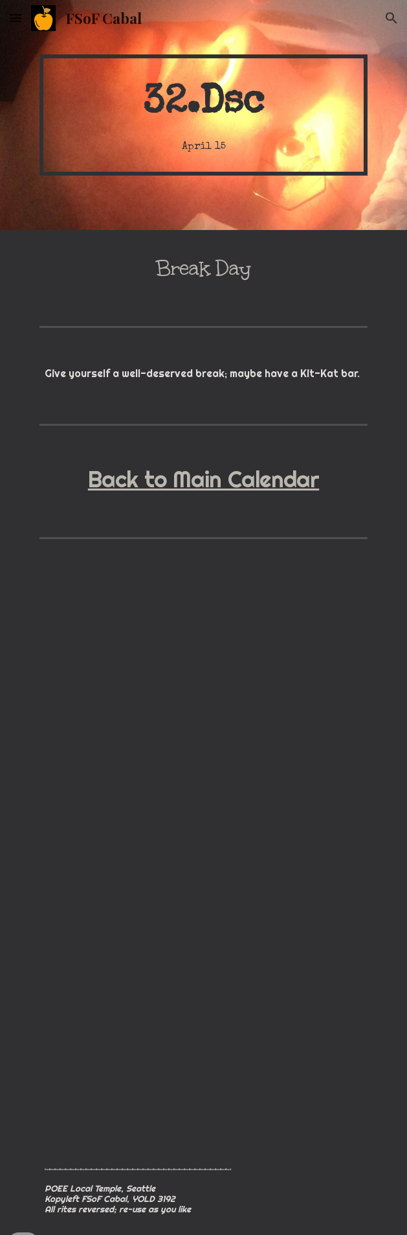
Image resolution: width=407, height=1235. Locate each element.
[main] (203, 115)
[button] (15, 18)
